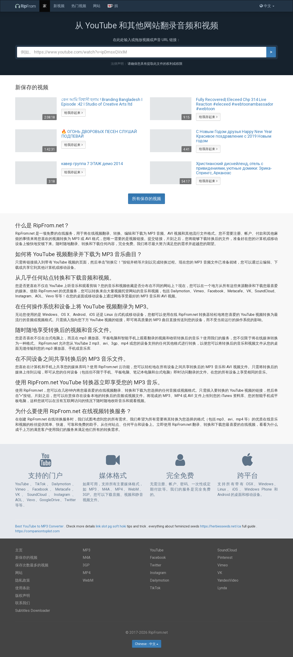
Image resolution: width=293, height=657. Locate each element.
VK (219, 573)
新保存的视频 (26, 557)
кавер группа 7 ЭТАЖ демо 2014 (92, 163)
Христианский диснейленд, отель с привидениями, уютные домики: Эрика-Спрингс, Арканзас (234, 168)
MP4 (87, 573)
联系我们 (22, 603)
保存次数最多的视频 (31, 565)
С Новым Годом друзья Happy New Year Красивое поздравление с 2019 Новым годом (234, 136)
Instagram (158, 573)
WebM (88, 580)
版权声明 (22, 595)
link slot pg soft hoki (111, 526)
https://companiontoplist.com (37, 531)
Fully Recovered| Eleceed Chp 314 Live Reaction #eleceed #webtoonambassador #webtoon (234, 104)
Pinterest (224, 557)
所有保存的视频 (146, 198)
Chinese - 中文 (146, 644)
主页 (19, 550)
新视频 (58, 6)
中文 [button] (267, 6)
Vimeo (222, 565)
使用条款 (22, 588)
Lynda (222, 588)
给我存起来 (73, 113)
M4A (86, 557)
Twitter (155, 565)
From (25, 6)
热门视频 (78, 6)
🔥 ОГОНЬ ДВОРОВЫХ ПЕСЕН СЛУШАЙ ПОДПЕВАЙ (99, 134)
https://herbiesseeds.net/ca (220, 526)
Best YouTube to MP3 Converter (39, 526)
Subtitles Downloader (32, 610)
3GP (86, 565)
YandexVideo (227, 580)
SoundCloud (227, 550)
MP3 (87, 550)
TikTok (155, 588)
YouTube (157, 550)
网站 (96, 6)
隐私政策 (22, 580)
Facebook (158, 557)
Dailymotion (159, 580)
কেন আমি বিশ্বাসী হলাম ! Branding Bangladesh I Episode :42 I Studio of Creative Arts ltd (101, 102)
